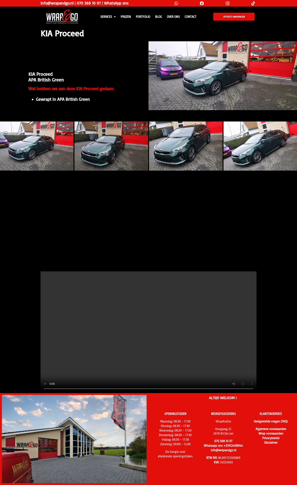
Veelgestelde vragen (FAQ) (271, 421)
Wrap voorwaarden (271, 433)
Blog (158, 17)
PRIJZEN (126, 17)
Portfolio (143, 17)
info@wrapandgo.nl (57, 3)
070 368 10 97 (89, 3)
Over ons (173, 17)
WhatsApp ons (116, 3)
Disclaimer (270, 442)
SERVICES (108, 16)
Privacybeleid (270, 438)
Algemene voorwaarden (271, 429)
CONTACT (190, 17)
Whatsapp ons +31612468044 (223, 445)
